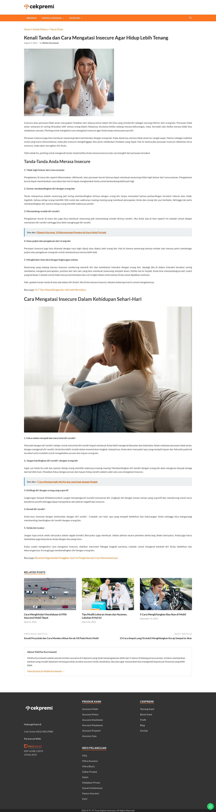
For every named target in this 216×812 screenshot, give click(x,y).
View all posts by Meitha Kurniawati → (45, 671)
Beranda (32, 18)
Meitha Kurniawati (50, 43)
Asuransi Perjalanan (92, 725)
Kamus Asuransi (90, 793)
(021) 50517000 (44, 731)
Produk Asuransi (52, 18)
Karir (84, 798)
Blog (142, 725)
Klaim (85, 777)
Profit (143, 719)
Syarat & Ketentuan (92, 787)
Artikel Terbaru (40, 29)
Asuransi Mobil (90, 709)
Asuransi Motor (90, 714)
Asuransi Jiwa (89, 736)
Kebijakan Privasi (91, 782)
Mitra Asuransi (90, 760)
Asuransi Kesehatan (92, 719)
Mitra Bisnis (88, 766)
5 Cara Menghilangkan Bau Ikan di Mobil (163, 614)
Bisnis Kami (146, 714)
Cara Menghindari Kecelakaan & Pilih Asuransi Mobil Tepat (45, 616)
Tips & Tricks (56, 29)
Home (27, 29)
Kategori (74, 18)
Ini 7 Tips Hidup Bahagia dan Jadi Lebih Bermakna (60, 289)
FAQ (84, 755)
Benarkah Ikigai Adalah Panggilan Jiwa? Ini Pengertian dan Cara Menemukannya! (76, 557)
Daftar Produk (89, 771)
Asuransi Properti (91, 730)
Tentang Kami (147, 709)
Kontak (144, 730)
